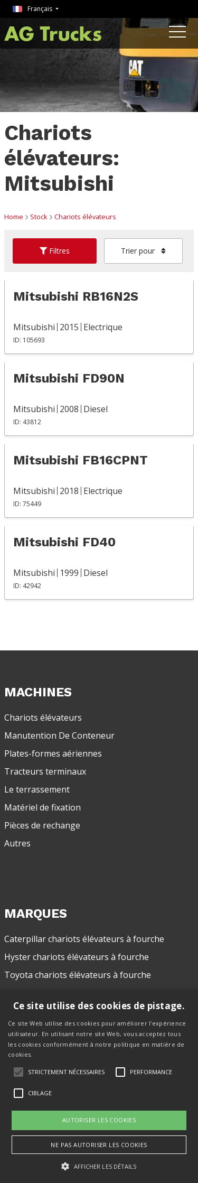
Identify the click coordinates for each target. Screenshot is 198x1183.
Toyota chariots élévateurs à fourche (77, 975)
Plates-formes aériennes (53, 753)
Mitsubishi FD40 (64, 542)
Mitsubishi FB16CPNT (80, 460)
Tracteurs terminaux (45, 771)
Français (33, 8)
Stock (39, 216)
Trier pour (143, 251)
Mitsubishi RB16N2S (75, 296)
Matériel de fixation (42, 807)
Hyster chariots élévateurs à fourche (76, 957)
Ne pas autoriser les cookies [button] (99, 1145)
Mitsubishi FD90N (69, 378)
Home (13, 216)
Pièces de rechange (42, 825)
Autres (17, 843)
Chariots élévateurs (85, 216)
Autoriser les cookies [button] (99, 1120)
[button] (98, 1166)
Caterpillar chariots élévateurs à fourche (84, 939)
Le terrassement (37, 789)
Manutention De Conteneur (59, 735)
